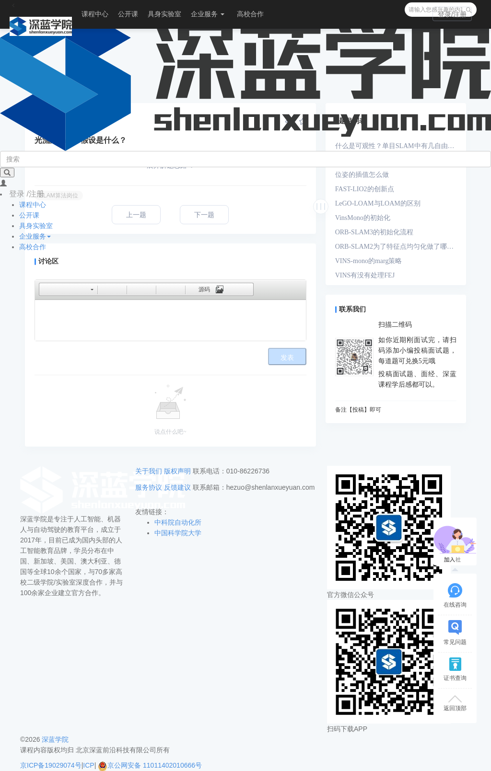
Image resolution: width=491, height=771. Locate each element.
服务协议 (148, 487)
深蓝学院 (55, 739)
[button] (46, 289)
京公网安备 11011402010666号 (150, 765)
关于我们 (148, 471)
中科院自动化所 (177, 522)
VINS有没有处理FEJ (365, 275)
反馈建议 (177, 487)
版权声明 (177, 471)
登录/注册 (452, 14)
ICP (88, 765)
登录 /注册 (26, 194)
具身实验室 (164, 14)
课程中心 (95, 14)
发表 (287, 357)
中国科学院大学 (177, 533)
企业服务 (207, 14)
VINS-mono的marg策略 (368, 261)
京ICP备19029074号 (51, 765)
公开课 (128, 14)
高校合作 (250, 14)
